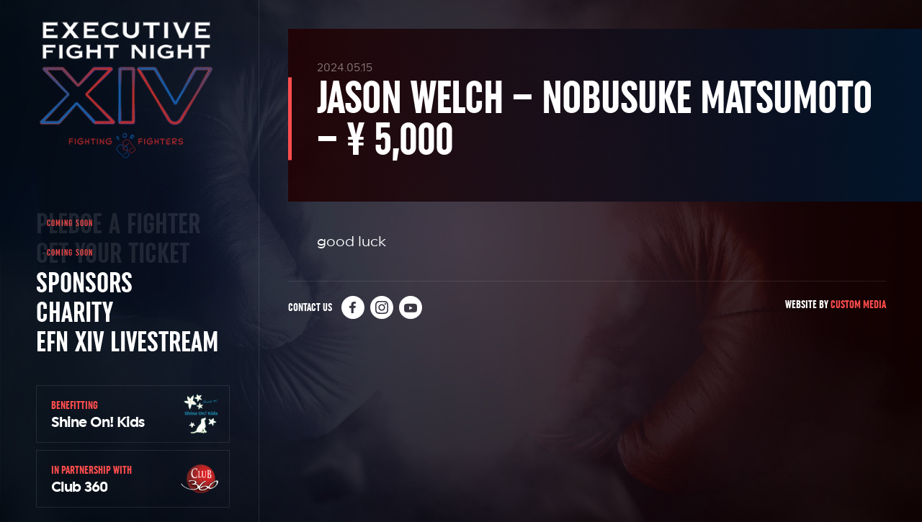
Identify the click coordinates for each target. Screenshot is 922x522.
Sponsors (84, 282)
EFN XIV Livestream (127, 341)
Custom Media (858, 304)
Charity (74, 311)
